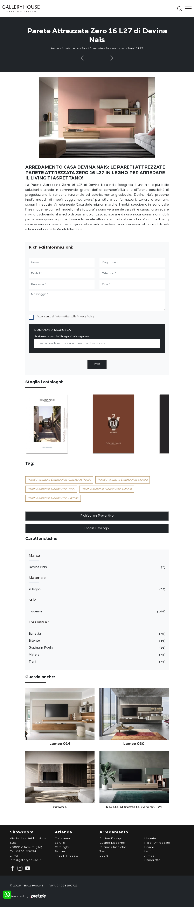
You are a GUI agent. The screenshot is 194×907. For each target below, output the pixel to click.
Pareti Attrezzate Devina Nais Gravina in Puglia (59, 479)
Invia (97, 364)
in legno (96, 589)
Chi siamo (62, 838)
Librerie (150, 838)
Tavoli (103, 851)
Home (55, 48)
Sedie (103, 855)
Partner (60, 851)
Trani (96, 661)
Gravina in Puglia (96, 648)
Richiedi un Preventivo (97, 515)
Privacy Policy (85, 316)
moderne (96, 611)
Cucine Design (110, 838)
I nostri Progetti (67, 855)
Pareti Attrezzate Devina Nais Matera (122, 479)
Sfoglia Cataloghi (96, 528)
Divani (149, 847)
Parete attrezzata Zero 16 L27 (124, 48)
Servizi (60, 842)
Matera (96, 654)
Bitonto (96, 641)
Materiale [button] (37, 578)
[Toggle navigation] (187, 9)
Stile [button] (32, 600)
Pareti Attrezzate (92, 48)
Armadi (149, 855)
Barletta (96, 634)
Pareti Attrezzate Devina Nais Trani (51, 489)
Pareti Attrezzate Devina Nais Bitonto (107, 489)
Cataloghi (62, 847)
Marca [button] (34, 556)
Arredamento (70, 48)
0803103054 (26, 851)
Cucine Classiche (112, 847)
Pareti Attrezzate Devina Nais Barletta (53, 498)
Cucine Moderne (112, 842)
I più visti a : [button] (39, 622)
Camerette (152, 860)
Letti (147, 851)
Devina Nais (96, 567)
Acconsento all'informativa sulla (65, 316)
